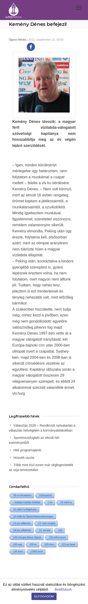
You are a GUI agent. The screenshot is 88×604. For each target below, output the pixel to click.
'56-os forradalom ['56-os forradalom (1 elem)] (22, 495)
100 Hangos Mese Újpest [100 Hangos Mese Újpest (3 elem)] (27, 537)
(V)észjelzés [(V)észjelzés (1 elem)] (45, 495)
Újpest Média (17, 39)
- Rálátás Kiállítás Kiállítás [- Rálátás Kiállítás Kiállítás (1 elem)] (27, 502)
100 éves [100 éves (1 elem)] (49, 544)
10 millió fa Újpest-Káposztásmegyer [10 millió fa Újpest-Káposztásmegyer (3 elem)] (33, 516)
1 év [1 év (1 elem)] (50, 502)
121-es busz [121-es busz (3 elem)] (68, 544)
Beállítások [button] (63, 589)
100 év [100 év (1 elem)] (33, 544)
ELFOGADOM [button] (44, 596)
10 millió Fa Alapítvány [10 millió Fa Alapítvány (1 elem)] (25, 509)
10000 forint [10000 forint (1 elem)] (37, 551)
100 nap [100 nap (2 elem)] (17, 544)
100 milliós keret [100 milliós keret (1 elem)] (57, 537)
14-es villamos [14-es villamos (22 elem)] (22, 530)
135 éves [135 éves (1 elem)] (18, 551)
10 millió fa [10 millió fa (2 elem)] (66, 502)
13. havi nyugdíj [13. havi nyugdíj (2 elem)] (46, 523)
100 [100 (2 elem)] (60, 530)
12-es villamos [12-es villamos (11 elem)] (22, 523)
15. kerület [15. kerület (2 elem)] (44, 530)
